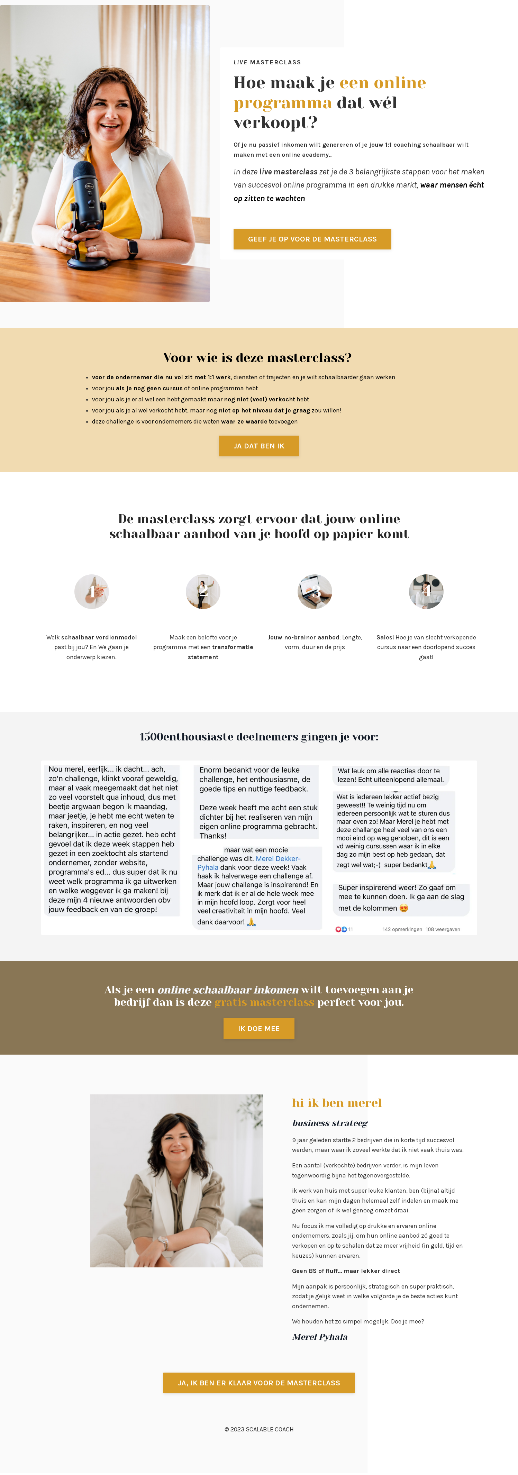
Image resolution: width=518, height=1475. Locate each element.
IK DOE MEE (259, 1029)
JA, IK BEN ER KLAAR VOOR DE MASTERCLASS (259, 1385)
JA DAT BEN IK (259, 446)
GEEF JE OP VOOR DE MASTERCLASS (313, 239)
